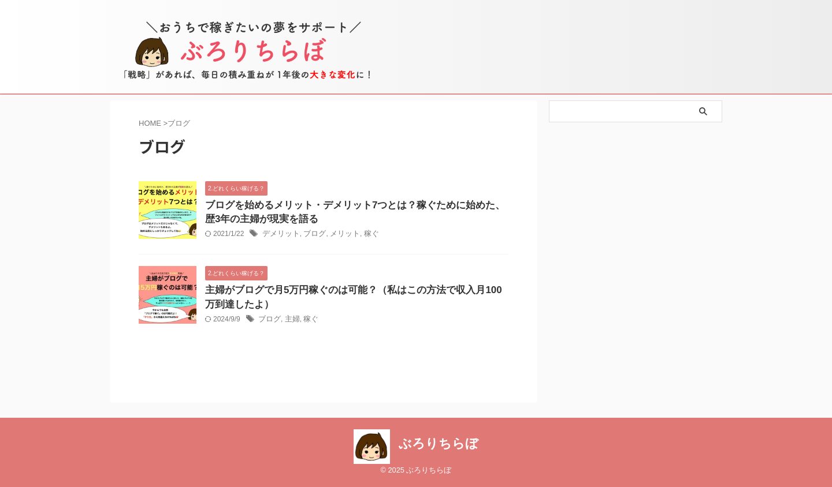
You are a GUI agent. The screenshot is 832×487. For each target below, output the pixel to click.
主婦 (290, 323)
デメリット (279, 236)
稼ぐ (364, 236)
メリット (339, 236)
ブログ (310, 236)
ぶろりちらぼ (438, 444)
